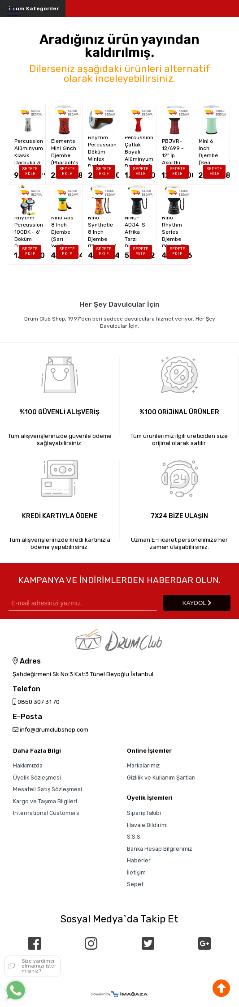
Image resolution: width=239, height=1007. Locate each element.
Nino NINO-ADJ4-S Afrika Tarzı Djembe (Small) (135, 232)
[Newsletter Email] (82, 603)
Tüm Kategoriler (33, 8)
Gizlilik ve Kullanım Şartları (161, 777)
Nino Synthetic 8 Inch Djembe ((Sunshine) (102, 232)
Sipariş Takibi (144, 813)
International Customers (46, 813)
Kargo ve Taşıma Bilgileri (45, 801)
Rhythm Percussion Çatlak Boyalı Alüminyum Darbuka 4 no (139, 152)
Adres (27, 661)
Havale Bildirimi (147, 825)
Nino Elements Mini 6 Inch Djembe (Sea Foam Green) (211, 152)
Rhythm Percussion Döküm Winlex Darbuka (102, 152)
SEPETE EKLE (30, 171)
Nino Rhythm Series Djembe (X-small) (173, 232)
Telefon (26, 689)
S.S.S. (134, 836)
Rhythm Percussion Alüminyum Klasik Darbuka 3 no (28, 152)
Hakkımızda (28, 765)
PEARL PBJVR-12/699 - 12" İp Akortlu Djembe (173, 152)
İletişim (136, 872)
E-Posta (27, 717)
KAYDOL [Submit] (197, 603)
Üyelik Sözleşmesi (37, 777)
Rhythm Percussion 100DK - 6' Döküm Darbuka (28, 232)
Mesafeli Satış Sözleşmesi (47, 789)
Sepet (135, 884)
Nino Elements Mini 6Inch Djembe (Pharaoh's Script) (64, 152)
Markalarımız (143, 765)
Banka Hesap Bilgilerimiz (159, 848)
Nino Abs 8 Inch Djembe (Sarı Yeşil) (62, 232)
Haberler (139, 860)
